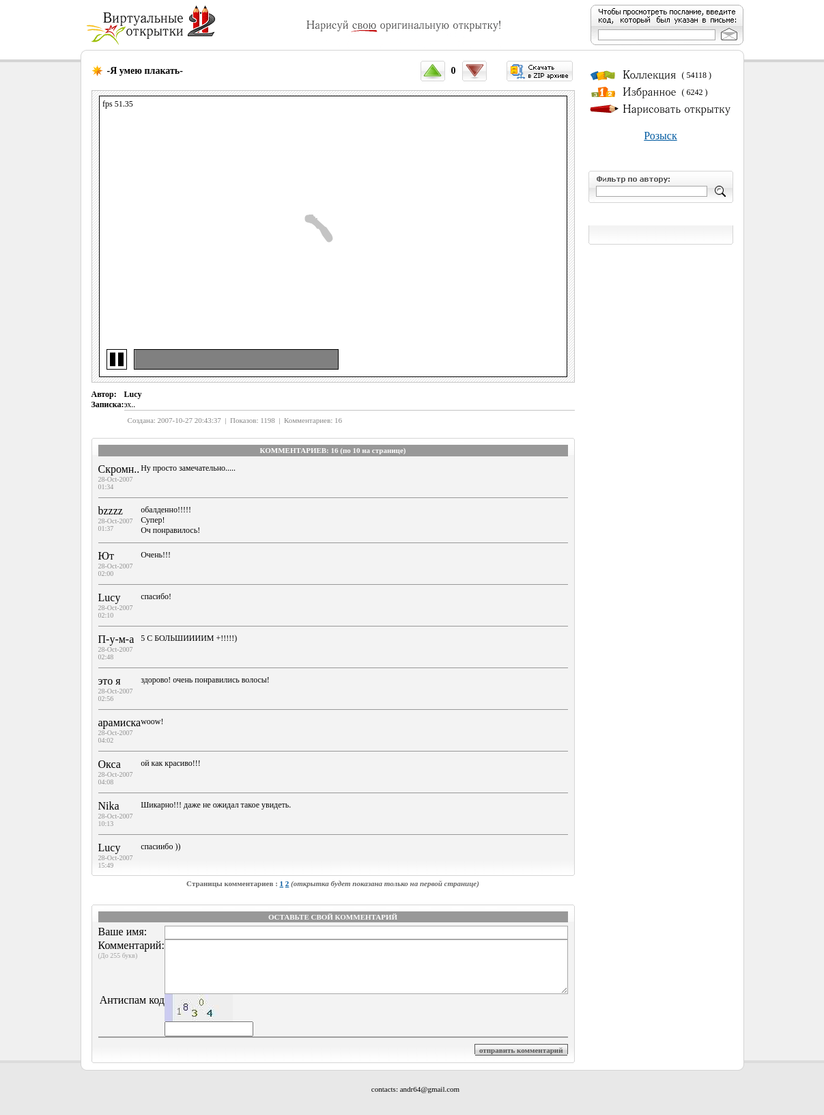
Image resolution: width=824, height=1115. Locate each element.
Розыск (660, 135)
